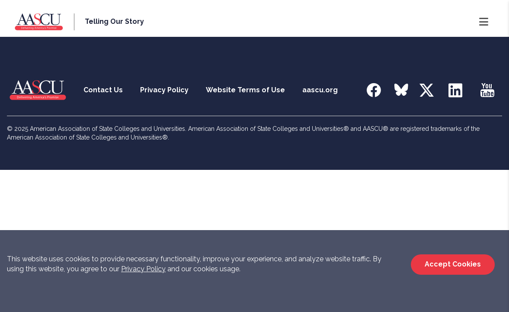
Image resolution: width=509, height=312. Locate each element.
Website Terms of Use (245, 90)
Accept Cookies (453, 264)
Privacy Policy (143, 269)
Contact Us (103, 90)
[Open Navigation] (483, 22)
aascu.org (320, 90)
